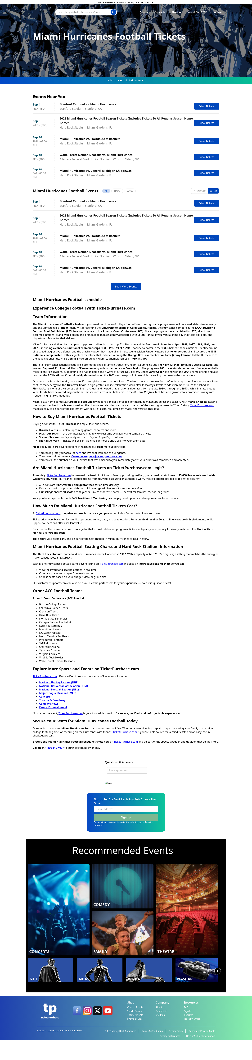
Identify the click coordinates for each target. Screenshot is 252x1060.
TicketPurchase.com (202, 453)
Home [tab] (117, 191)
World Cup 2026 (197, 13)
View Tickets (206, 106)
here (78, 501)
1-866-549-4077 (54, 796)
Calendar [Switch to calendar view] (199, 191)
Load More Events (125, 331)
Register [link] (188, 1033)
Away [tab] (130, 191)
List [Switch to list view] (213, 191)
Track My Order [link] (192, 1037)
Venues (217, 13)
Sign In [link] (187, 1029)
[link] (77, 1029)
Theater (176, 13)
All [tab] (106, 191)
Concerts (159, 13)
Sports (144, 13)
